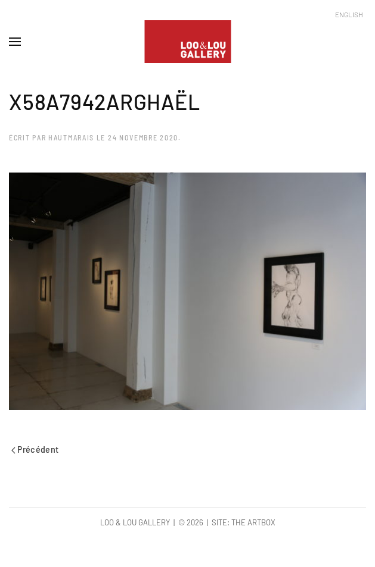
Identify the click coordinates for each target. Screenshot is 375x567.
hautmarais (71, 137)
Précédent (35, 449)
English (349, 14)
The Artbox (253, 522)
